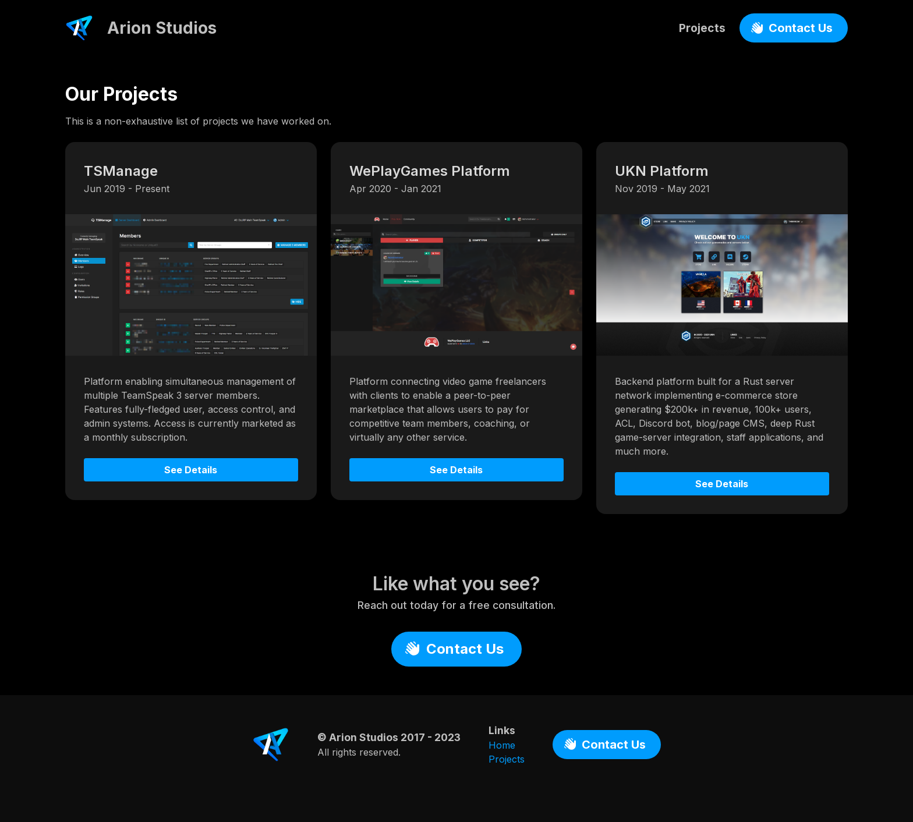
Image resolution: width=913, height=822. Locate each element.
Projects (702, 28)
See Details (190, 470)
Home (502, 745)
